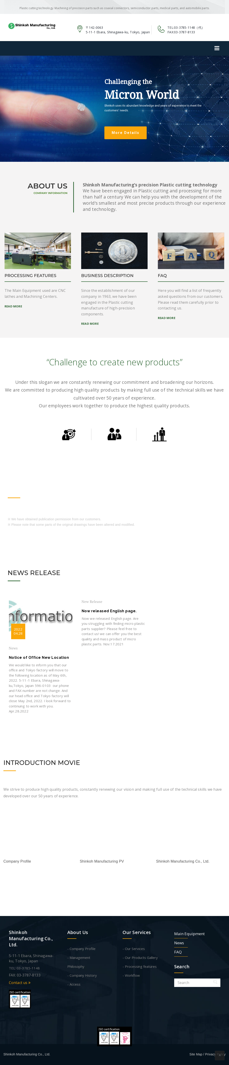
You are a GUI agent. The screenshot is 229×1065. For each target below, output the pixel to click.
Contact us (19, 982)
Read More (13, 306)
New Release (92, 601)
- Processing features (140, 966)
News (13, 648)
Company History (83, 975)
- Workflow (131, 975)
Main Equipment (189, 933)
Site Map (195, 1054)
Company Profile (83, 948)
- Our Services (134, 948)
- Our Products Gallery (140, 957)
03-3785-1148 (184, 27)
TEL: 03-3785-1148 (24, 968)
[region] (114, 109)
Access (75, 984)
